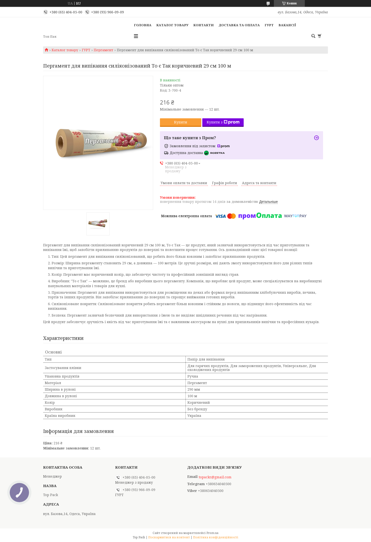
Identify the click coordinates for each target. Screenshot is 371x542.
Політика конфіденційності (215, 537)
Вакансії (287, 25)
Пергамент (103, 50)
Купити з (223, 122)
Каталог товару (172, 25)
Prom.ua (212, 533)
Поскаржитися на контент (169, 537)
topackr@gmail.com (215, 477)
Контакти (203, 25)
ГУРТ (269, 25)
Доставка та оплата (239, 25)
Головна (142, 25)
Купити (180, 122)
